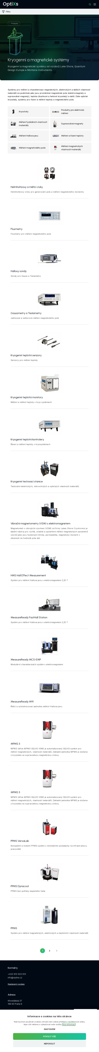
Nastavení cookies (16, 984)
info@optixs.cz (15, 977)
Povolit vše (49, 1036)
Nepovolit (49, 1044)
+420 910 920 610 (17, 974)
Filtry (6, 11)
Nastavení (49, 1029)
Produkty (14, 23)
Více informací (68, 1024)
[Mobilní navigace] (95, 4)
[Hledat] (90, 4)
